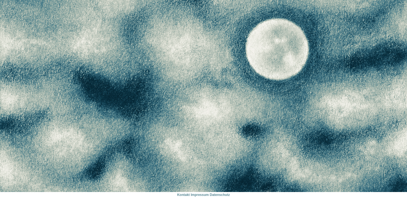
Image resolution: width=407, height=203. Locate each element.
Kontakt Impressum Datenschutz (203, 195)
